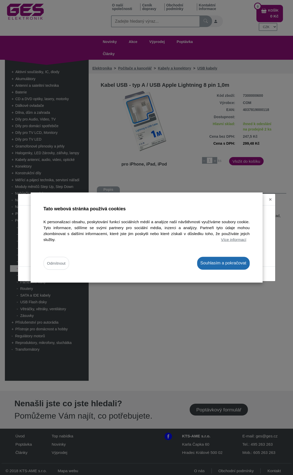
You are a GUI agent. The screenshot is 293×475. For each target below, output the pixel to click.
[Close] (270, 199)
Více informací (233, 239)
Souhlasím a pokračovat (223, 263)
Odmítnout (56, 263)
